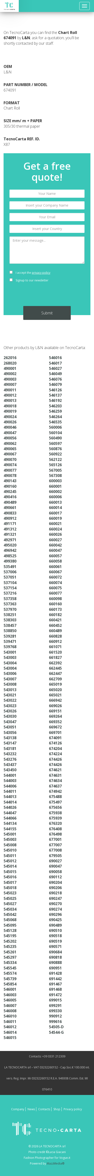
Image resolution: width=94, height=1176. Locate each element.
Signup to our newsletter (28, 280)
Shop (56, 1109)
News (31, 1109)
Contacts (44, 1109)
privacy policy (41, 273)
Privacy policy (73, 1109)
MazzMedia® (55, 1163)
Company (17, 1109)
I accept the (29, 273)
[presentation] (47, 296)
